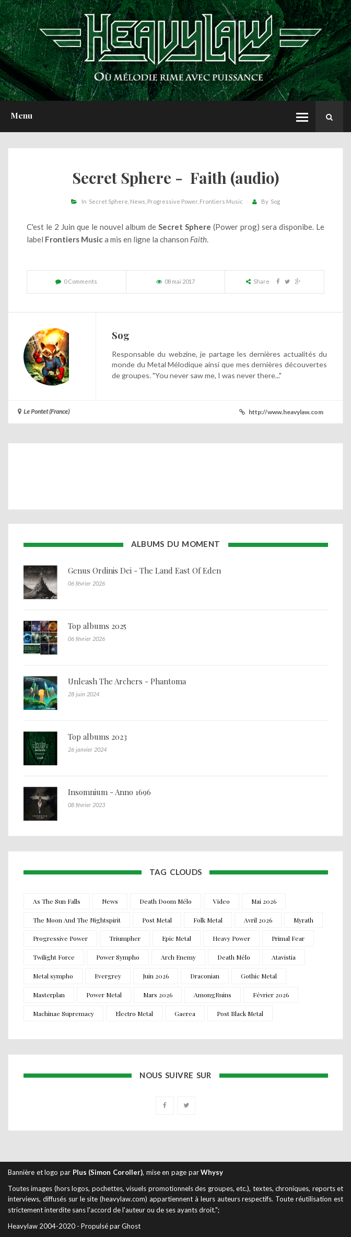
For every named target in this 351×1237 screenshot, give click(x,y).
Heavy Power (231, 938)
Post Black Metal (240, 1013)
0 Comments (80, 281)
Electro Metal (134, 1013)
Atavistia (284, 957)
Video (221, 901)
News (137, 201)
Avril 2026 (258, 920)
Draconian (204, 976)
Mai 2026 (263, 901)
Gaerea (184, 1013)
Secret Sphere (108, 201)
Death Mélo (233, 957)
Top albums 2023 (97, 736)
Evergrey (108, 976)
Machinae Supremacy (63, 1013)
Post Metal (157, 920)
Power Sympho (117, 957)
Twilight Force (54, 957)
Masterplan (49, 994)
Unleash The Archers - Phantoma (127, 681)
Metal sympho (53, 976)
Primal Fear (288, 938)
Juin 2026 (156, 976)
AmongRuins (212, 994)
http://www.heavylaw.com (286, 412)
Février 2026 (271, 994)
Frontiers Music (221, 201)
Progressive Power (172, 201)
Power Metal (104, 994)
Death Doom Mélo (165, 901)
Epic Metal (176, 938)
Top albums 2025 (97, 626)
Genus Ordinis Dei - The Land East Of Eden (144, 570)
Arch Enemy (178, 957)
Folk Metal (208, 920)
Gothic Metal (259, 976)
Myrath (303, 920)
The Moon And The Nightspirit (77, 920)
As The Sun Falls (56, 901)
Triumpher (125, 938)
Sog (275, 201)
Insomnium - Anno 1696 (109, 792)
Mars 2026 (157, 994)
